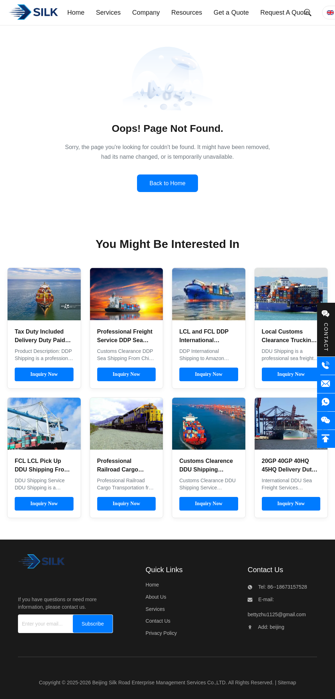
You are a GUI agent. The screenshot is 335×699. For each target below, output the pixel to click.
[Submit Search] (308, 12)
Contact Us (158, 621)
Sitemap (287, 682)
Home (152, 585)
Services (155, 609)
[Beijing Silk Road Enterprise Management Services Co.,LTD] (41, 563)
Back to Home (167, 183)
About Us (156, 597)
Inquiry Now (44, 374)
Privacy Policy (161, 633)
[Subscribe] (92, 624)
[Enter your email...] (44, 624)
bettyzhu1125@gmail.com (276, 614)
